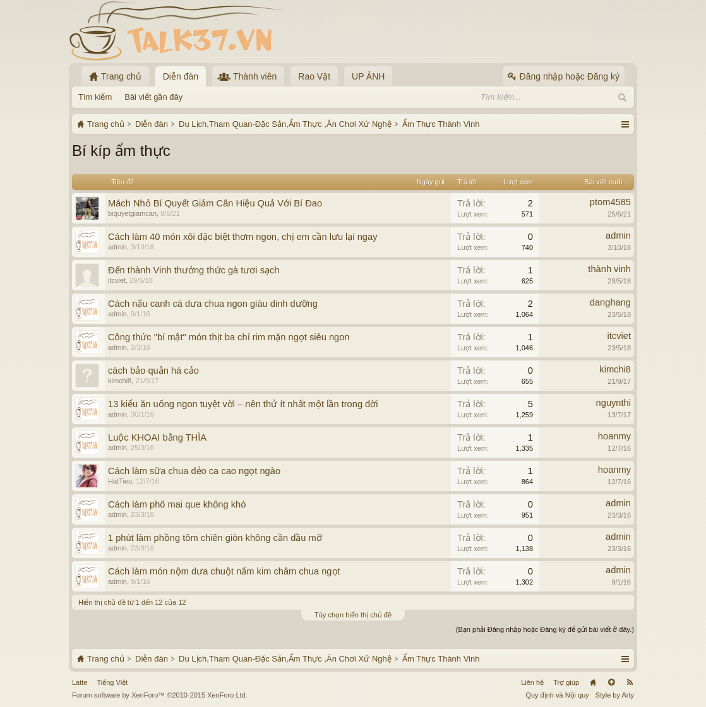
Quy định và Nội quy (557, 695)
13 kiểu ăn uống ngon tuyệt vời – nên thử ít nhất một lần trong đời (243, 404)
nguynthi (613, 403)
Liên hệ (532, 682)
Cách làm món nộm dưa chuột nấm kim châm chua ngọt (224, 571)
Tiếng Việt (112, 682)
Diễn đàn (180, 76)
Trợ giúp (566, 682)
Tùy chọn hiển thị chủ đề (353, 615)
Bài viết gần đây (153, 97)
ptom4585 (610, 202)
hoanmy (614, 436)
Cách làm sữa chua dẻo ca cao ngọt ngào (194, 471)
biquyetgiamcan (132, 213)
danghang (610, 302)
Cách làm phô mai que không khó (177, 504)
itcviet (117, 280)
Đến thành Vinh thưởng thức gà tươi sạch (194, 270)
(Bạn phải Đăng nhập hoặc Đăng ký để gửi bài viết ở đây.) (545, 629)
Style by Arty (614, 695)
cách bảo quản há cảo (153, 370)
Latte (79, 682)
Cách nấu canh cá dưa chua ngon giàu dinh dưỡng (213, 304)
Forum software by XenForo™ (160, 695)
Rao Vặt (314, 76)
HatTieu (120, 481)
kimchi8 (119, 380)
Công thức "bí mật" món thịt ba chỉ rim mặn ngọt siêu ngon (229, 337)
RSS (629, 682)
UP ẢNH (368, 76)
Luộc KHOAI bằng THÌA (157, 437)
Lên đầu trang (611, 682)
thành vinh (609, 269)
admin (117, 247)
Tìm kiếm (95, 97)
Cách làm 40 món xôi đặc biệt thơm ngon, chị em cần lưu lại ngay (242, 237)
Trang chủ (593, 682)
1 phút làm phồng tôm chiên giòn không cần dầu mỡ (215, 538)
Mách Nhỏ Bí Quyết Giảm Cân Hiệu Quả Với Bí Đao (215, 203)
